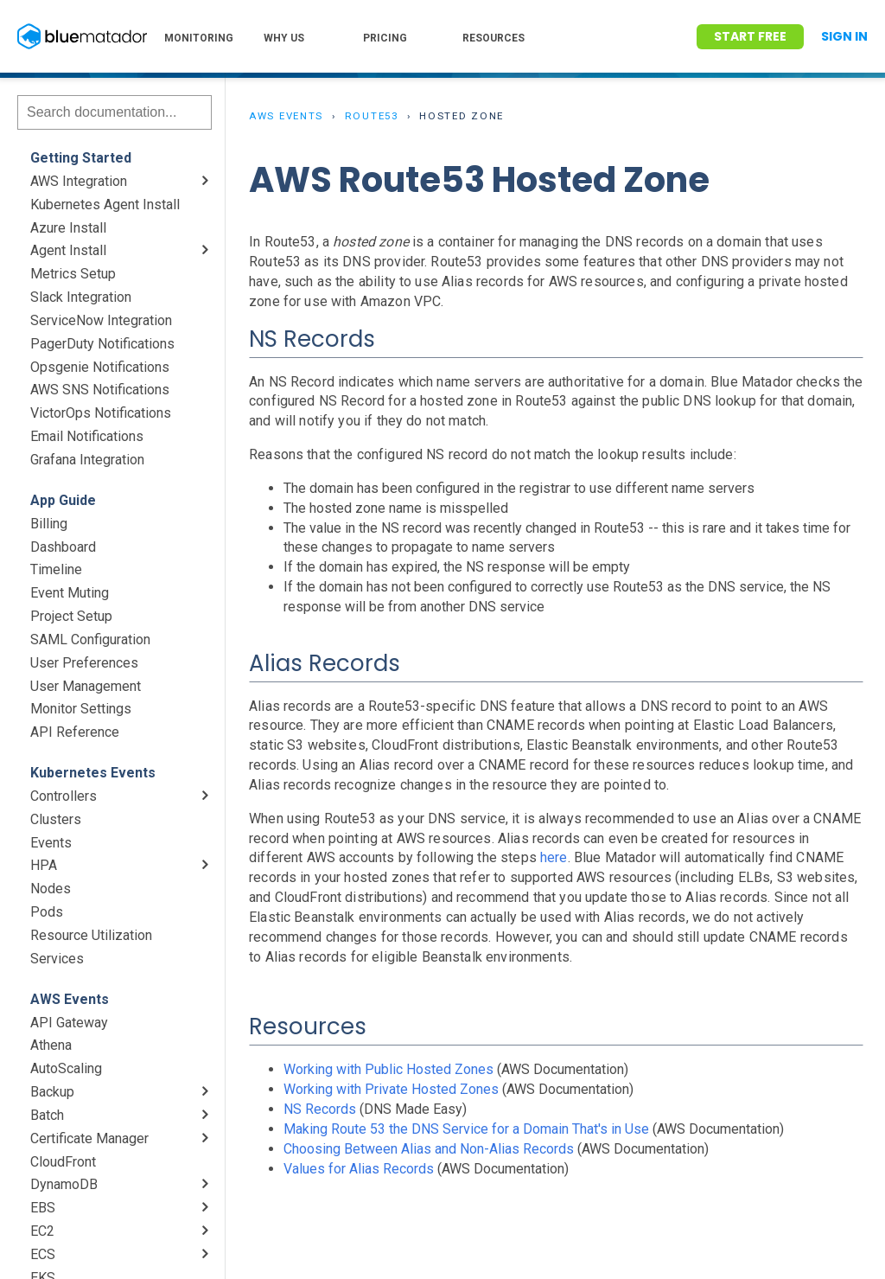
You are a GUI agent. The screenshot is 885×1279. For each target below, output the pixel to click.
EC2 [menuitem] (42, 1231)
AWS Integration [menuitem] (78, 181)
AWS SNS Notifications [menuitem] (99, 389)
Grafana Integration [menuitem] (87, 459)
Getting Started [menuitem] (80, 158)
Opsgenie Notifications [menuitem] (99, 367)
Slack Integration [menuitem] (80, 297)
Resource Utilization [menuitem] (91, 935)
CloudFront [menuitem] (63, 1162)
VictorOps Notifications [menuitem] (100, 413)
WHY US (284, 38)
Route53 (371, 116)
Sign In (844, 36)
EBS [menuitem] (42, 1207)
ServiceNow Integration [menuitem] (101, 320)
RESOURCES (493, 38)
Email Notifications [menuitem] (86, 436)
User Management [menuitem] (85, 686)
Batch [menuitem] (47, 1115)
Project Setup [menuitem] (71, 616)
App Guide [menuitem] (63, 500)
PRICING (385, 38)
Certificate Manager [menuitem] (89, 1138)
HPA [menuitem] (43, 865)
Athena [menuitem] (51, 1045)
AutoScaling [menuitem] (66, 1068)
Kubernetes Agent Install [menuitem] (105, 204)
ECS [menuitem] (42, 1254)
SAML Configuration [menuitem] (90, 639)
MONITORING (198, 38)
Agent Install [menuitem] (68, 250)
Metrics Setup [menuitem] (73, 273)
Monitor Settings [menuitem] (80, 708)
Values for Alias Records (358, 1169)
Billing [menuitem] (48, 523)
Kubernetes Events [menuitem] (93, 772)
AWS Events (286, 116)
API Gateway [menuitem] (69, 1022)
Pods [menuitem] (46, 912)
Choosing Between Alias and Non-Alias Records (428, 1149)
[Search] (114, 112)
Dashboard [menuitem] (63, 547)
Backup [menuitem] (52, 1092)
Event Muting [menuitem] (69, 593)
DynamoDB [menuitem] (64, 1184)
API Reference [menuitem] (74, 732)
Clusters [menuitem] (55, 819)
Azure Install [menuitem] (68, 228)
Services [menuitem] (57, 958)
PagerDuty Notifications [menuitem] (102, 344)
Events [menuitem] (51, 843)
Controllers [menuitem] (63, 796)
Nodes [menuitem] (50, 888)
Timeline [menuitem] (56, 569)
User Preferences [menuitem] (84, 663)
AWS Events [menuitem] (69, 999)
